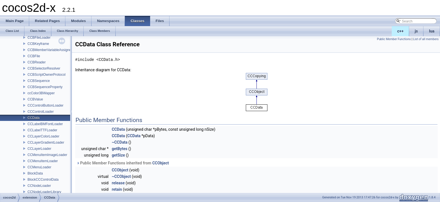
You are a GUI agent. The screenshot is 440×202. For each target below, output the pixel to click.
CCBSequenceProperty (45, 87)
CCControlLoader (40, 112)
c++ (400, 31)
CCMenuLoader (39, 167)
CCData (33, 118)
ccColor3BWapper (41, 93)
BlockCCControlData (43, 180)
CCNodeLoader (39, 186)
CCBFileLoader (39, 38)
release (118, 183)
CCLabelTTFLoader (42, 130)
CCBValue (35, 99)
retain (117, 189)
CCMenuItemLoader (42, 161)
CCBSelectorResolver (43, 68)
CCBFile (33, 56)
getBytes (119, 148)
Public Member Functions (394, 39)
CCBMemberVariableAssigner (49, 50)
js (416, 31)
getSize (118, 155)
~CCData (119, 142)
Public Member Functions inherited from (123, 163)
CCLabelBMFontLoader (45, 124)
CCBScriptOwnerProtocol (46, 75)
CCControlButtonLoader (45, 105)
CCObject (160, 163)
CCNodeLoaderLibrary (44, 192)
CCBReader (36, 62)
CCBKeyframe (38, 44)
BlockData (35, 173)
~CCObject (121, 176)
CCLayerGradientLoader (45, 142)
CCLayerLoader (39, 149)
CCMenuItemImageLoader (47, 155)
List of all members (426, 39)
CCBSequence (38, 81)
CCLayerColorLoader (43, 136)
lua (431, 31)
